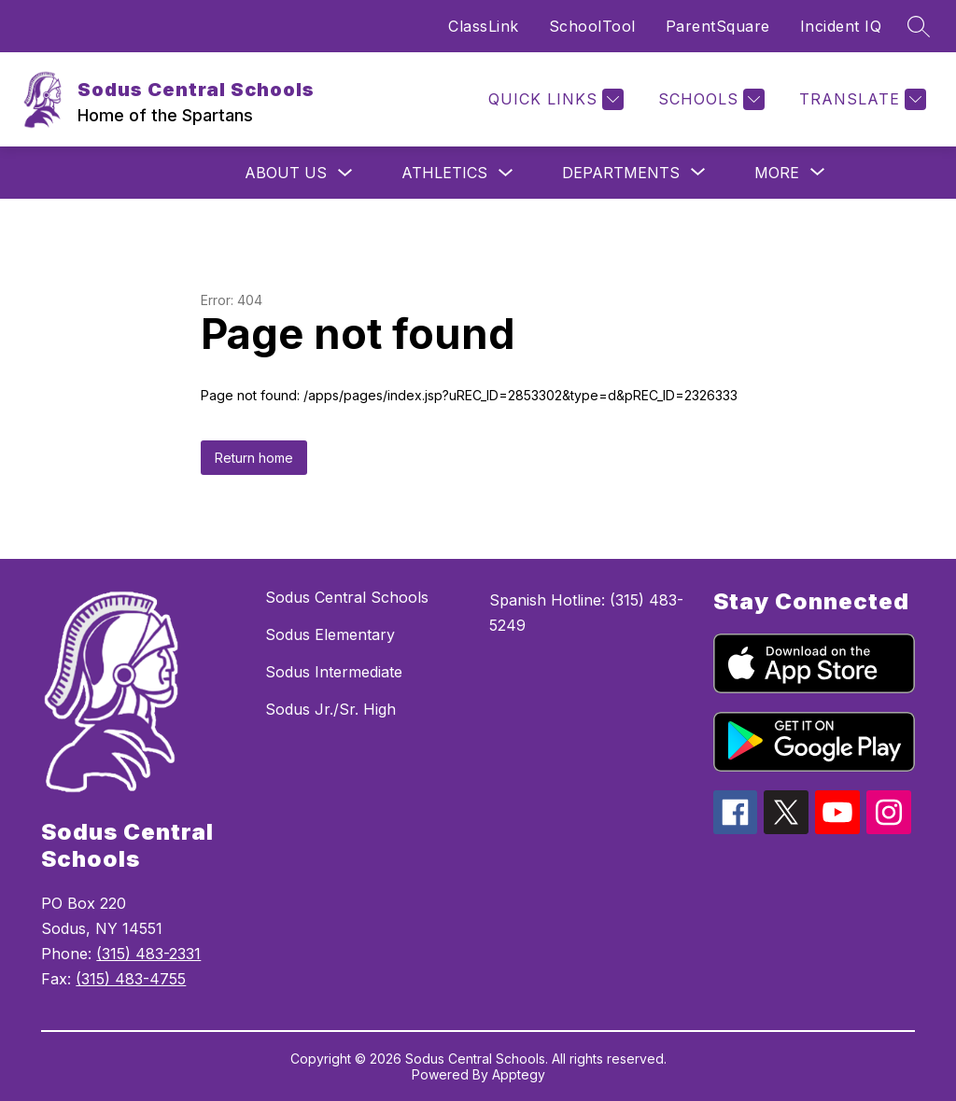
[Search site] (918, 26)
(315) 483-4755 (131, 978)
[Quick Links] (554, 99)
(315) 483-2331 (148, 953)
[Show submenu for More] (776, 172)
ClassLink (483, 26)
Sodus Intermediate (333, 671)
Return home (254, 458)
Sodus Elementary (330, 634)
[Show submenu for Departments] (621, 172)
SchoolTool (592, 26)
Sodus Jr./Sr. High (330, 709)
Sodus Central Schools (347, 597)
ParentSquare (718, 26)
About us (286, 172)
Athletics (444, 172)
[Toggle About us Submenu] (345, 173)
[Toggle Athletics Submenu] (506, 173)
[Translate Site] (860, 99)
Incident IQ (841, 26)
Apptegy (518, 1074)
